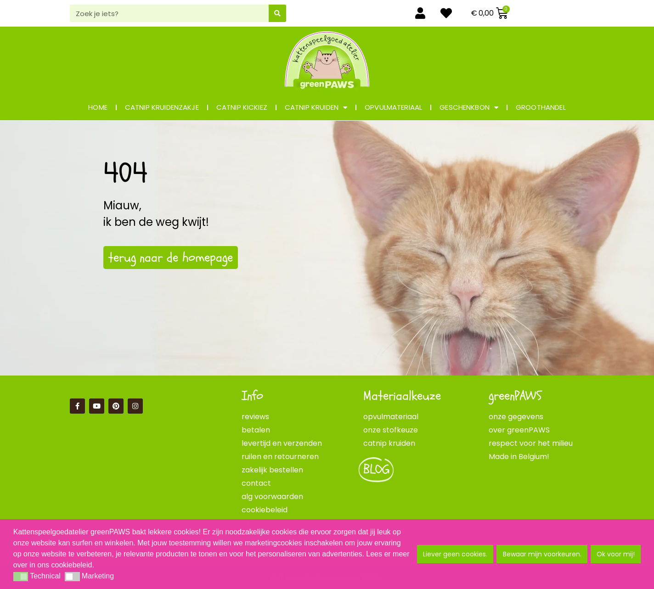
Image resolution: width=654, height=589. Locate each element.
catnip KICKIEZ (241, 107)
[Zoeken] (277, 13)
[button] (20, 576)
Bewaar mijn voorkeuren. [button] (542, 554)
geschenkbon (469, 108)
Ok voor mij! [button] (616, 554)
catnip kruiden (316, 108)
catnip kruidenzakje (162, 107)
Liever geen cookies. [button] (455, 554)
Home (97, 107)
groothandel (541, 107)
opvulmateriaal (393, 107)
